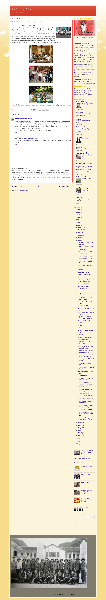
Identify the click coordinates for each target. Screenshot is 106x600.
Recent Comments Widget (91, 83)
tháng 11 (80, 230)
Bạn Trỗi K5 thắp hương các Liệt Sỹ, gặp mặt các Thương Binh (87, 452)
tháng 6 (80, 422)
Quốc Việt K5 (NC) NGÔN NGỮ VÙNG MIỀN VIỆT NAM (85, 413)
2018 (77, 212)
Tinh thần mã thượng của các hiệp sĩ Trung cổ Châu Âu (85, 418)
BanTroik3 (79, 147)
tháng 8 (80, 237)
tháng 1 (80, 435)
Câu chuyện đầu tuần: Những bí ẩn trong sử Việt (86, 298)
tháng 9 (80, 235)
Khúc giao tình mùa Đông (82, 199)
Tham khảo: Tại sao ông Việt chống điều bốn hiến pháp (85, 351)
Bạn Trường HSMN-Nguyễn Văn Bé (84, 164)
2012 (77, 439)
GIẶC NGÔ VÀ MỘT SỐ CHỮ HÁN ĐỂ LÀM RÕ (85, 317)
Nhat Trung (18, 118)
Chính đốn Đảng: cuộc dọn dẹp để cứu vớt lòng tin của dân (87, 500)
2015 (77, 220)
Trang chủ (41, 186)
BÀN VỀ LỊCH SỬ (83, 277)
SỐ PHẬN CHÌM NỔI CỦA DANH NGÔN (85, 385)
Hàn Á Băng (77, 54)
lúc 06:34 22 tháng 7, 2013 (30, 138)
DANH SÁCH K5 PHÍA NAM (82, 90)
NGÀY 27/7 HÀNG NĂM (85, 256)
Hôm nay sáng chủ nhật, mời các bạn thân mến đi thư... (85, 355)
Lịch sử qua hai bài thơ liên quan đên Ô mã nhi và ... (85, 340)
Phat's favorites (85, 138)
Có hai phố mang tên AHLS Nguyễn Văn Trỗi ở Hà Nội (87, 492)
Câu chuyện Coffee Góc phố (85, 396)
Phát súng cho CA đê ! (84, 272)
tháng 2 (80, 433)
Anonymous (77, 43)
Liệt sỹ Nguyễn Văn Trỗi (84, 274)
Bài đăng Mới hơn (18, 186)
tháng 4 (80, 428)
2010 (77, 444)
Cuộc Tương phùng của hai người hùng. (85, 390)
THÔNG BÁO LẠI (81, 149)
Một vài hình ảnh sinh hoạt (85, 337)
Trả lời (17, 133)
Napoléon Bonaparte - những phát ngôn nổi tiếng (85, 406)
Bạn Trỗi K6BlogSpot (82, 102)
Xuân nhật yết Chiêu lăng (84, 382)
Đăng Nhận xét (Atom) (23, 190)
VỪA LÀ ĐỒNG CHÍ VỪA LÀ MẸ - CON (85, 252)
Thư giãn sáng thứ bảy (84, 393)
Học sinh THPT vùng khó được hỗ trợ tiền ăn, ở (86, 321)
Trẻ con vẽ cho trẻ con (84, 325)
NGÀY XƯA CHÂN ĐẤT (85, 265)
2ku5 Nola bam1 (78, 64)
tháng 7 (80, 240)
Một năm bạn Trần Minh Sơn (85, 409)
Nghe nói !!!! (81, 344)
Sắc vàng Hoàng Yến (86, 466)
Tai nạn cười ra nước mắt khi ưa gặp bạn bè (85, 331)
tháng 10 (80, 232)
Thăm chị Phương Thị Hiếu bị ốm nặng (86, 483)
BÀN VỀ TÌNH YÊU (83, 306)
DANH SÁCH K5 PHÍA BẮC (82, 92)
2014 (77, 222)
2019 (77, 209)
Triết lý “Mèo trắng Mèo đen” (82, 458)
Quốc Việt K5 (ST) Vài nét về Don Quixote (85, 401)
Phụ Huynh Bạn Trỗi (83, 284)
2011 (77, 441)
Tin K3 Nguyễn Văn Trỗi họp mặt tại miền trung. (85, 302)
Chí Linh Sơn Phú (79, 462)
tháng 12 (80, 227)
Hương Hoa (81, 334)
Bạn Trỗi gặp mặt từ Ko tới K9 (86, 246)
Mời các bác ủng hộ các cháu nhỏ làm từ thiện (85, 379)
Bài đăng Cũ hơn (64, 186)
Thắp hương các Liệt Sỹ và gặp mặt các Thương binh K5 (86, 280)
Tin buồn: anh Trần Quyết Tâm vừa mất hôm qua (87, 130)
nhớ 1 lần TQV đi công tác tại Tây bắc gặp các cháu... (85, 287)
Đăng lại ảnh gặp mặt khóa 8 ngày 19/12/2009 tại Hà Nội (87, 190)
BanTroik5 (79, 203)
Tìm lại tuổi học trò (83, 291)
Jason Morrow (59, 594)
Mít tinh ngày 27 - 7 (83, 249)
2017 (77, 214)
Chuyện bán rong (82, 375)
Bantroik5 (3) (79, 112)
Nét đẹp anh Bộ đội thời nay (85, 398)
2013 (77, 225)
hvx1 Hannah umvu (79, 71)
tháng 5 (80, 425)
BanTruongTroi (80, 127)
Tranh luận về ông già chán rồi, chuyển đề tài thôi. (86, 347)
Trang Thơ (79, 197)
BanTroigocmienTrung (82, 177)
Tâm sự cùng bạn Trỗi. (87, 474)
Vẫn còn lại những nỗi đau (85, 258)
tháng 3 (80, 430)
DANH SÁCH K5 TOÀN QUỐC (83, 94)
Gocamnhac (79, 137)
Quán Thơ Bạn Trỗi (81, 153)
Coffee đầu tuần (82, 327)
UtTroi (78, 187)
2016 (77, 217)
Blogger (73, 594)
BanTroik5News (22, 9)
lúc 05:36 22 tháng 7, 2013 (29, 118)
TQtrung (78, 119)
